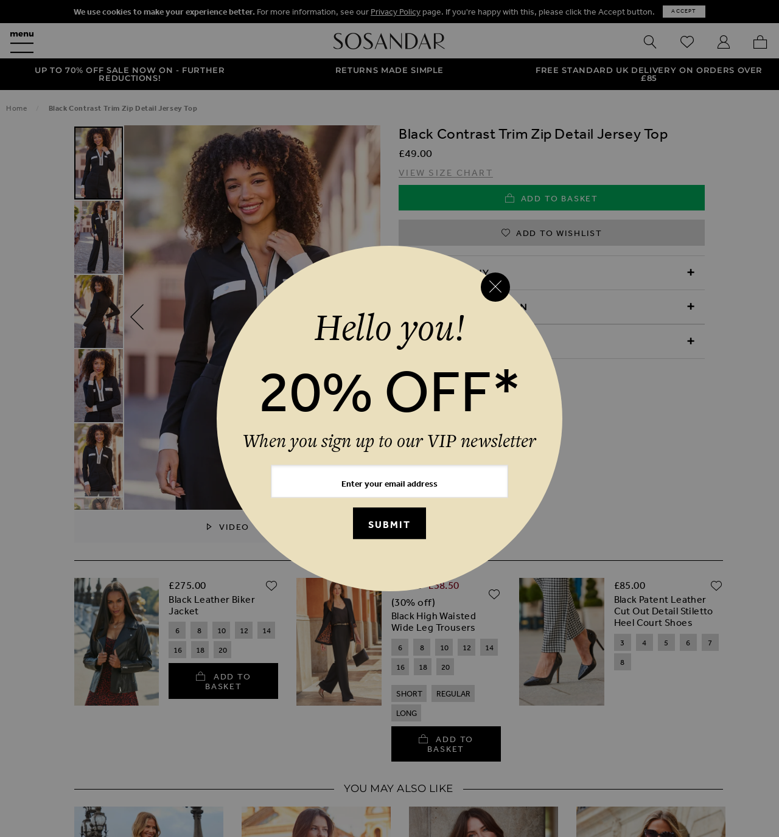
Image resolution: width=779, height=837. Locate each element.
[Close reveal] (495, 287)
